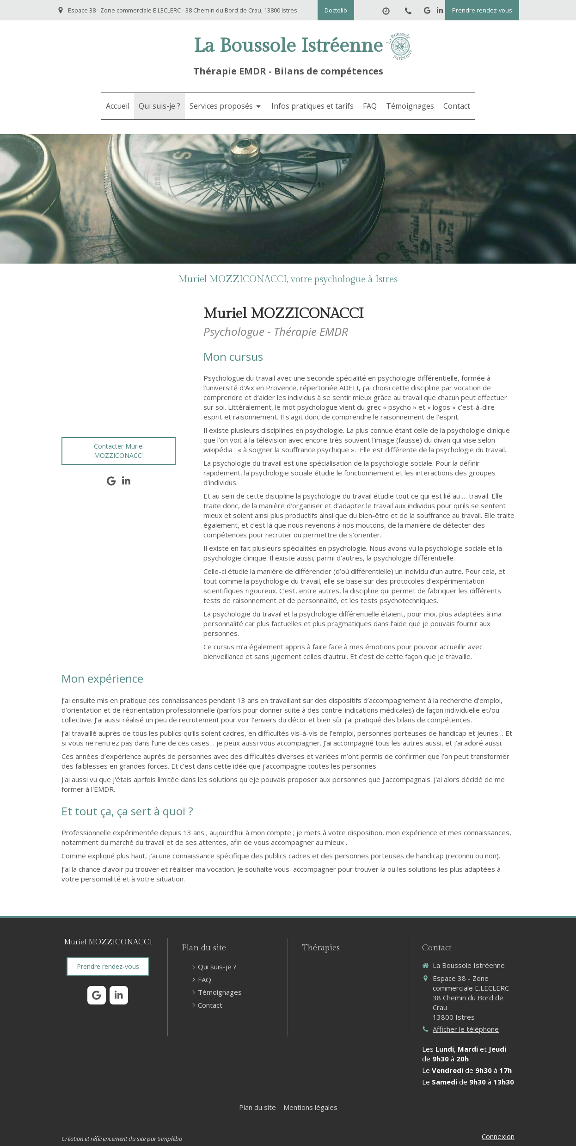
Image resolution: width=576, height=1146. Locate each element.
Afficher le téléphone (466, 1029)
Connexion (498, 1136)
